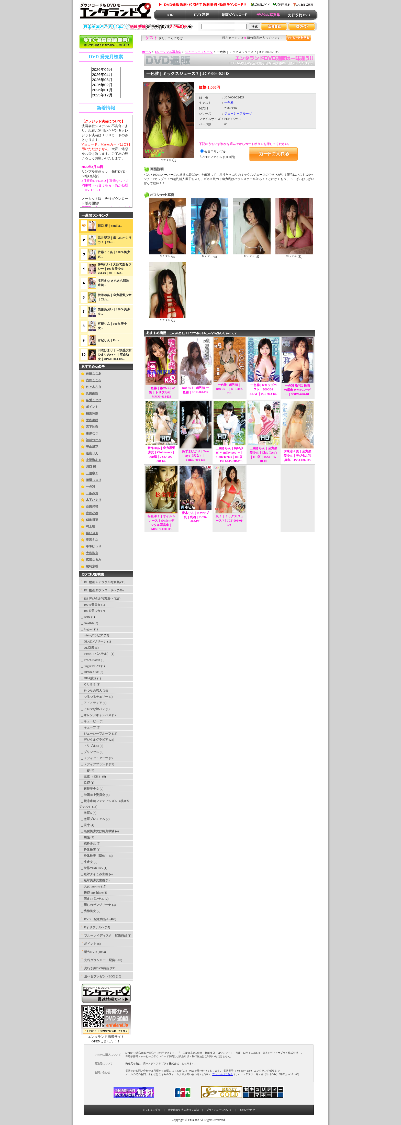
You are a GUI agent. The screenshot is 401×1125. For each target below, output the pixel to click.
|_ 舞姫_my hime (91, 892)
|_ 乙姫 (84, 782)
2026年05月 (106, 69)
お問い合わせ (247, 1109)
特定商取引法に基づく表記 (183, 1109)
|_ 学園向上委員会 (92, 795)
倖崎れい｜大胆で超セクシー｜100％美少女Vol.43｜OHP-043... (114, 269)
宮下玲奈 (92, 427)
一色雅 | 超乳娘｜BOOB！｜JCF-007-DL (229, 389)
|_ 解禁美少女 (89, 789)
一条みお (92, 493)
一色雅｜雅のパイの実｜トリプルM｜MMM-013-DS (161, 392)
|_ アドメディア (90, 703)
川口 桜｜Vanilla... (110, 226)
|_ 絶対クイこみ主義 (93, 874)
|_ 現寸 (84, 825)
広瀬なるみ (93, 559)
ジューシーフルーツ (199, 52)
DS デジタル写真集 (168, 52)
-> (98, 598)
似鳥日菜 (92, 520)
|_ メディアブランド (93, 764)
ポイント (92, 407)
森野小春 (92, 513)
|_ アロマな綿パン (92, 709)
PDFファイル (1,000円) (219, 157)
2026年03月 (106, 80)
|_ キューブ (87, 727)
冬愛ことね (93, 400)
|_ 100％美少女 (90, 611)
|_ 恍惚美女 (87, 911)
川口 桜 (91, 466)
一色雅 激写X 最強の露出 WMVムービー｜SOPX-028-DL (297, 390)
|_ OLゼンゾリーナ (93, 641)
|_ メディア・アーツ (93, 758)
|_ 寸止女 (86, 862)
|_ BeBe (85, 617)
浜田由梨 (92, 393)
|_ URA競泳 (88, 678)
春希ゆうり (93, 546)
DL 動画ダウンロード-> (100, 590)
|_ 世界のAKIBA (91, 868)
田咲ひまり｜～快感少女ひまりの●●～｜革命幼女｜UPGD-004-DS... (114, 354)
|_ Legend (86, 629)
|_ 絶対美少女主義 (92, 880)
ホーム (146, 52)
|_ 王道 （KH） (90, 776)
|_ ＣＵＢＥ (87, 684)
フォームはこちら (222, 1074)
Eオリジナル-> (94, 927)
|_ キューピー (89, 721)
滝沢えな (92, 540)
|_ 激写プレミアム (92, 819)
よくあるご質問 (151, 1109)
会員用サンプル (215, 151)
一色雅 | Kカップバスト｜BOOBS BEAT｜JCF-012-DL (263, 389)
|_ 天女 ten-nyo (90, 886)
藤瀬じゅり (93, 480)
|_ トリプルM (89, 746)
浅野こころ (93, 380)
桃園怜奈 (92, 413)
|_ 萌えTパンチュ (91, 899)
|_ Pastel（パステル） (94, 654)
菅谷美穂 (92, 420)
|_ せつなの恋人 (90, 690)
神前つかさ (93, 440)
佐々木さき (93, 387)
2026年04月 (106, 74)
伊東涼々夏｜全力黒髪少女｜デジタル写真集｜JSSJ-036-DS (297, 455)
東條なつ (92, 433)
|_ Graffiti (86, 623)
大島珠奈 (92, 553)
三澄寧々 (92, 473)
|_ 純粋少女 (87, 843)
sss (106, 82)
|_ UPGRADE (89, 672)
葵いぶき (92, 533)
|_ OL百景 (86, 647)
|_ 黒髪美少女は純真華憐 (97, 831)
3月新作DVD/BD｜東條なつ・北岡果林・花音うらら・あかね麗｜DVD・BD (105, 185)
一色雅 (90, 486)
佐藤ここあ (93, 373)
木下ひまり (93, 500)
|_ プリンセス (89, 752)
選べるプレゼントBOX (99, 976)
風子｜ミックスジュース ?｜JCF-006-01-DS (229, 520)
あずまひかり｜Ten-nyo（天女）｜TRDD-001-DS (195, 455)
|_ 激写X (85, 813)
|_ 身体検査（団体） (93, 856)
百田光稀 (92, 506)
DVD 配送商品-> (96, 919)
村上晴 (90, 526)
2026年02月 (106, 85)
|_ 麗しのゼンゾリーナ (95, 905)
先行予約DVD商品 (96, 968)
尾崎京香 (92, 566)
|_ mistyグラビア (91, 635)
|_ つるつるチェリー (93, 697)
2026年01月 (106, 90)
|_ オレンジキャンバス (95, 715)
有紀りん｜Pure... (109, 340)
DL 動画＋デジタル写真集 (102, 582)
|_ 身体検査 (87, 849)
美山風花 (92, 446)
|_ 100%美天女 (90, 604)
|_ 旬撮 (84, 837)
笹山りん (92, 453)
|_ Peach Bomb (89, 660)
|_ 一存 (84, 770)
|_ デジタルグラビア (93, 739)
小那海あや (93, 460)
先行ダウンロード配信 (99, 960)
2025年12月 (106, 95)
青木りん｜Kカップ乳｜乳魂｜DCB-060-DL (195, 517)
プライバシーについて (219, 1109)
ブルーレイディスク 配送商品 (105, 935)
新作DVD (90, 952)
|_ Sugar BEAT (90, 666)
